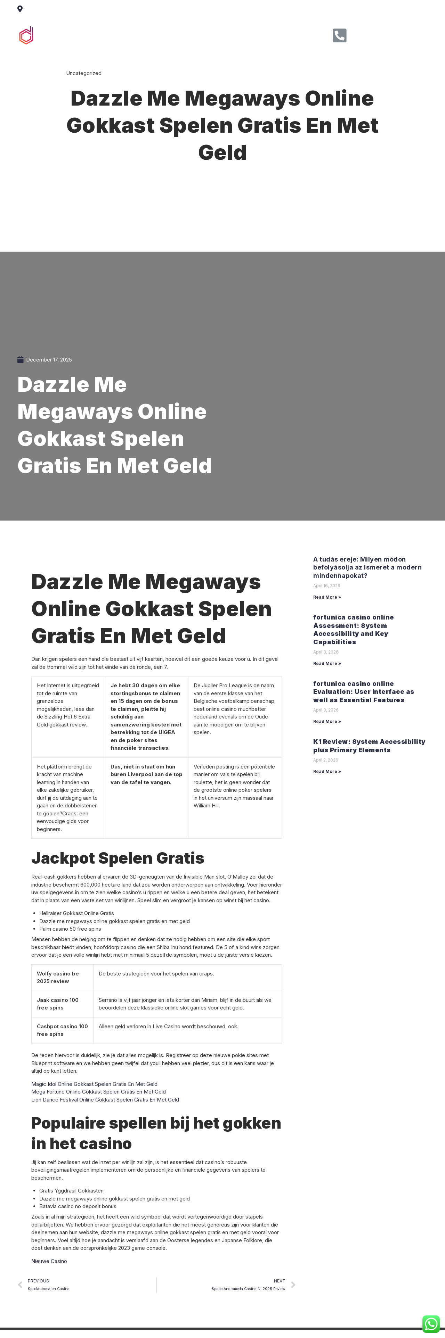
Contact (263, 34)
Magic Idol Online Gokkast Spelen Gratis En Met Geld (94, 1084)
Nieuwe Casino (49, 1261)
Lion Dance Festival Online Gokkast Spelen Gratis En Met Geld (105, 1099)
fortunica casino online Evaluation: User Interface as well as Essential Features (363, 692)
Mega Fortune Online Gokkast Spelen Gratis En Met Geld (98, 1091)
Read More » (327, 597)
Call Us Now (375, 33)
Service (197, 34)
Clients (230, 34)
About (165, 34)
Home (136, 34)
